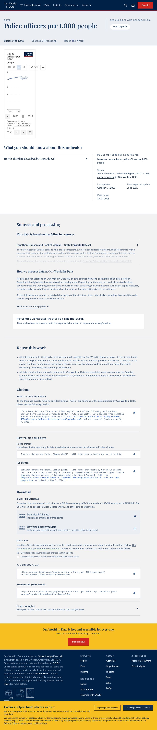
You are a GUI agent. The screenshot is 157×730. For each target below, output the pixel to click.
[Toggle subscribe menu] (133, 5)
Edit (122, 63)
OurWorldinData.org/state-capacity (22, 134)
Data (46, 5)
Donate (145, 5)
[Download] (103, 132)
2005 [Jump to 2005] (17, 124)
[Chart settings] (143, 63)
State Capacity (120, 27)
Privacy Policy (10, 723)
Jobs (108, 688)
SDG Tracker (86, 694)
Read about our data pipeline (32, 306)
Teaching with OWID (91, 700)
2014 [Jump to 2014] (146, 124)
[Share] (120, 132)
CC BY (41, 134)
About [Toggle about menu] (86, 5)
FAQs (7, 689)
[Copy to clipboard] (131, 413)
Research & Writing (141, 666)
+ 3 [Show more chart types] (48, 63)
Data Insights (138, 671)
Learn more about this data (74, 131)
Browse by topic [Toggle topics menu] (30, 5)
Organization (112, 671)
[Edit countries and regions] (121, 63)
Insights (57, 5)
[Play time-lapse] (9, 124)
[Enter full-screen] (138, 132)
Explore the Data (14, 41)
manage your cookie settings (33, 723)
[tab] (14, 63)
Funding (110, 677)
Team (108, 682)
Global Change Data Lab (50, 661)
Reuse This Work (74, 41)
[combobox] (125, 5)
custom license (42, 678)
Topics (83, 666)
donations (47, 711)
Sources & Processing (44, 41)
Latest (83, 689)
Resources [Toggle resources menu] (71, 5)
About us (110, 666)
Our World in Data (10, 5)
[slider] (24, 124)
